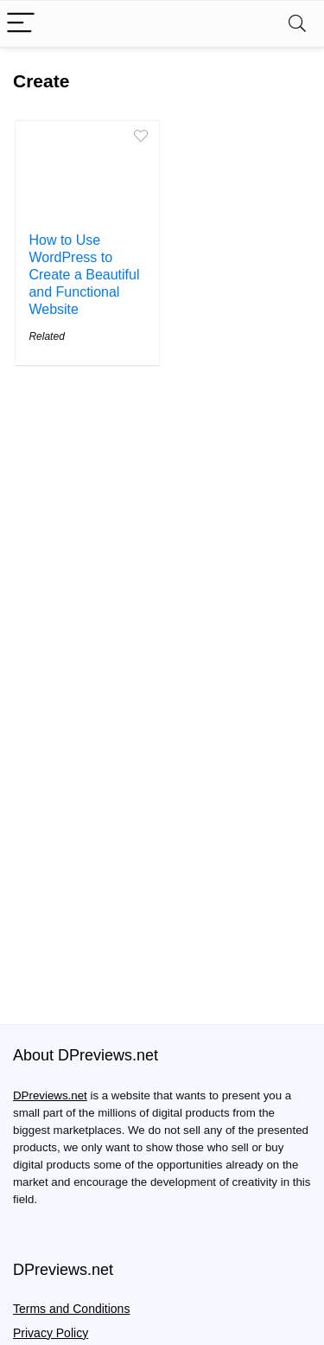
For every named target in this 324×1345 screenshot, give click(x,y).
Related (46, 336)
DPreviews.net (50, 1096)
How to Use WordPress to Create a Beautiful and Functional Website (84, 274)
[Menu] (20, 24)
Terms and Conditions (71, 1309)
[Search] (297, 24)
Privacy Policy (50, 1333)
